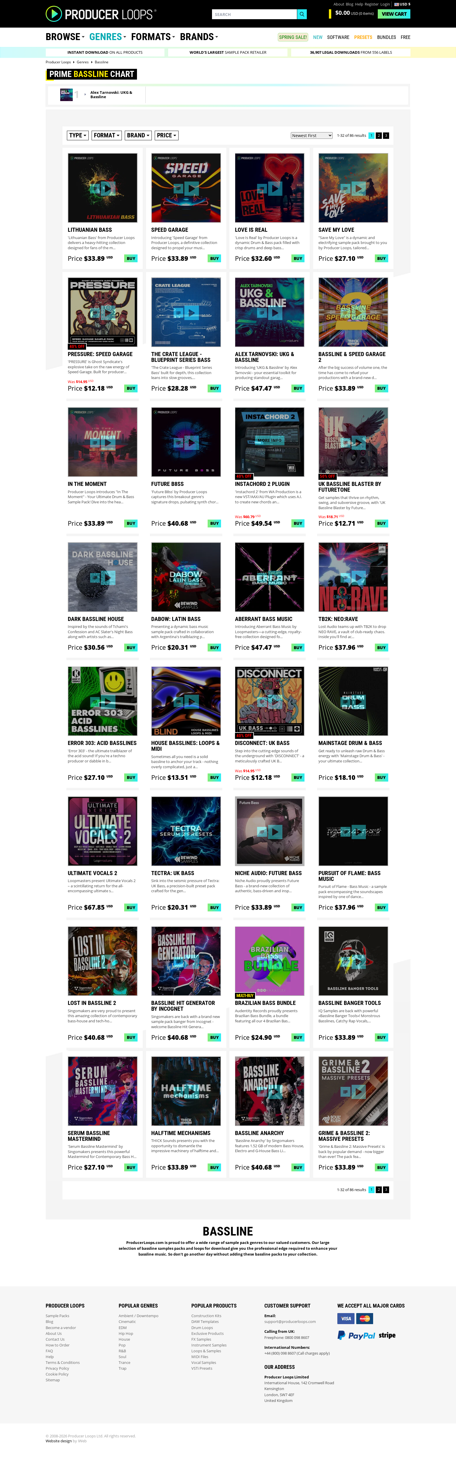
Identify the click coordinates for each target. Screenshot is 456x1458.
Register (372, 4)
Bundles (386, 37)
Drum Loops (202, 1327)
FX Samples (201, 1339)
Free (405, 37)
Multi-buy (244, 995)
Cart (394, 13)
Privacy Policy (57, 1368)
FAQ (49, 1351)
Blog (349, 4)
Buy (131, 258)
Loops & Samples (206, 1351)
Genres (105, 36)
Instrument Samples (209, 1345)
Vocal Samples (203, 1362)
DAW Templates (205, 1321)
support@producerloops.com (290, 1321)
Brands (197, 36)
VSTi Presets (201, 1368)
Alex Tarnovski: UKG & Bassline (111, 94)
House (124, 1339)
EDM (123, 1327)
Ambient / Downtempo (138, 1315)
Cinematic (127, 1321)
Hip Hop (126, 1333)
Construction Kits (206, 1315)
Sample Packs (57, 1315)
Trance (124, 1362)
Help (359, 4)
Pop (122, 1345)
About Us (54, 1333)
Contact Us (55, 1339)
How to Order (58, 1345)
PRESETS (363, 37)
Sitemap (53, 1380)
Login (385, 4)
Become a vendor (61, 1327)
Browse (63, 36)
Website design (59, 1441)
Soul (122, 1356)
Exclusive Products (207, 1333)
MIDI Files (199, 1356)
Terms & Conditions (63, 1362)
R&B (122, 1351)
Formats (151, 36)
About (339, 4)
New (318, 37)
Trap (123, 1368)
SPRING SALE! (293, 37)
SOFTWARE (338, 37)
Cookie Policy (57, 1374)
